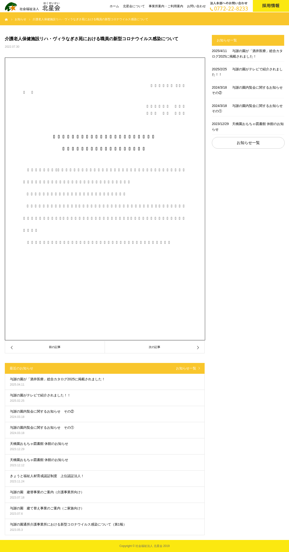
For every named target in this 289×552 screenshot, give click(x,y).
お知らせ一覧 (186, 368)
